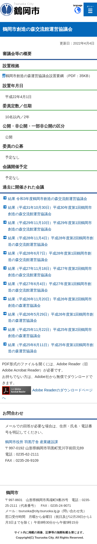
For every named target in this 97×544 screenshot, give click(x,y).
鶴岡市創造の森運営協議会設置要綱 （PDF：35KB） (49, 76)
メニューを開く (90, 9)
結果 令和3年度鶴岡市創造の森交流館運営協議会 (47, 199)
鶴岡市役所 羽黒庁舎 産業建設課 (31, 442)
